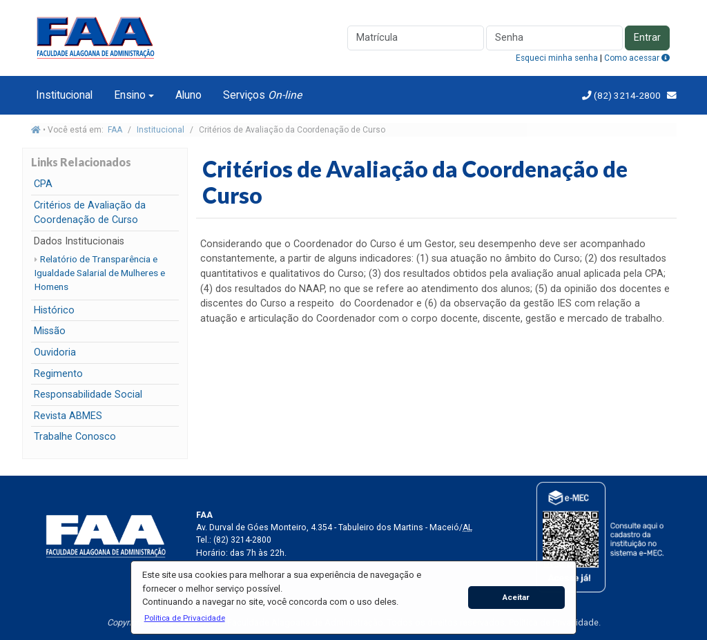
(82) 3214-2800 (626, 95)
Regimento (58, 374)
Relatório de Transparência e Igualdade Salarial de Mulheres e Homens (100, 273)
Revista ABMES (68, 416)
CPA (43, 184)
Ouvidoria (55, 352)
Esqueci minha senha (557, 58)
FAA (115, 130)
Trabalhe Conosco (75, 437)
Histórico (54, 310)
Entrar (647, 37)
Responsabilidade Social (88, 394)
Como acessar (637, 58)
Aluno (188, 94)
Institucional (64, 94)
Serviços (262, 94)
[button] (184, 618)
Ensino (130, 94)
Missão (50, 331)
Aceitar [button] (516, 597)
